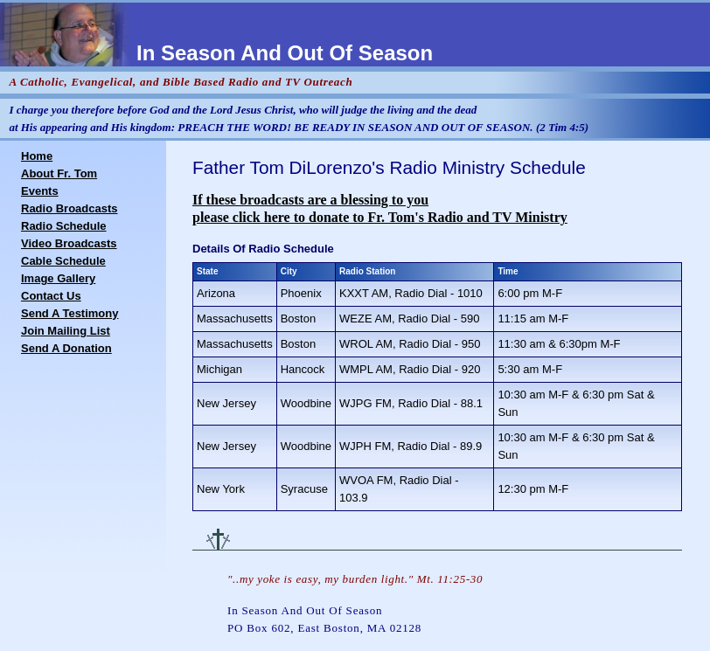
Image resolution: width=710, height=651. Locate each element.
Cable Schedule (63, 260)
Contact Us (51, 295)
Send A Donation (66, 348)
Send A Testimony (69, 313)
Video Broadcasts (69, 243)
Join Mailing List (65, 330)
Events (40, 190)
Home (36, 156)
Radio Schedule (64, 225)
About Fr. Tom (59, 173)
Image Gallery (58, 278)
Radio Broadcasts (69, 208)
